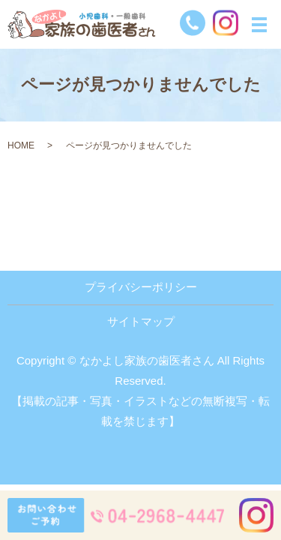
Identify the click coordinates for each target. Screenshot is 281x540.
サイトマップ (141, 321)
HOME (20, 145)
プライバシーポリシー (141, 286)
